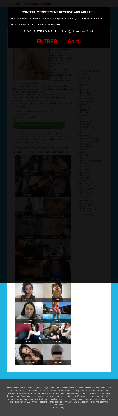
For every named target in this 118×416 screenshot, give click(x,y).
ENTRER (47, 41)
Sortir (74, 41)
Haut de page (59, 407)
